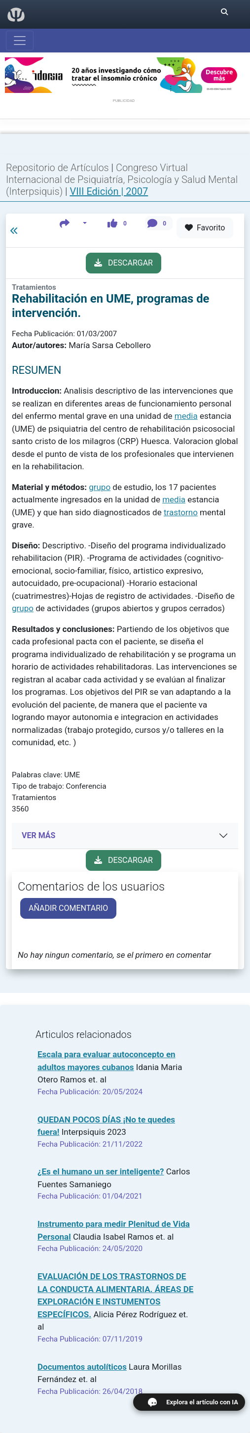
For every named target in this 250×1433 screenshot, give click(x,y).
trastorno (181, 512)
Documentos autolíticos (82, 1367)
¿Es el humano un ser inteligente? (100, 1171)
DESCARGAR (123, 263)
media (186, 416)
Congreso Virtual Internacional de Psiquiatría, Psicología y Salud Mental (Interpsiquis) (122, 179)
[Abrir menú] (20, 40)
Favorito (205, 227)
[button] (73, 223)
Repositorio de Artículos (57, 168)
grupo (99, 487)
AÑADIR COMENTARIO (68, 908)
